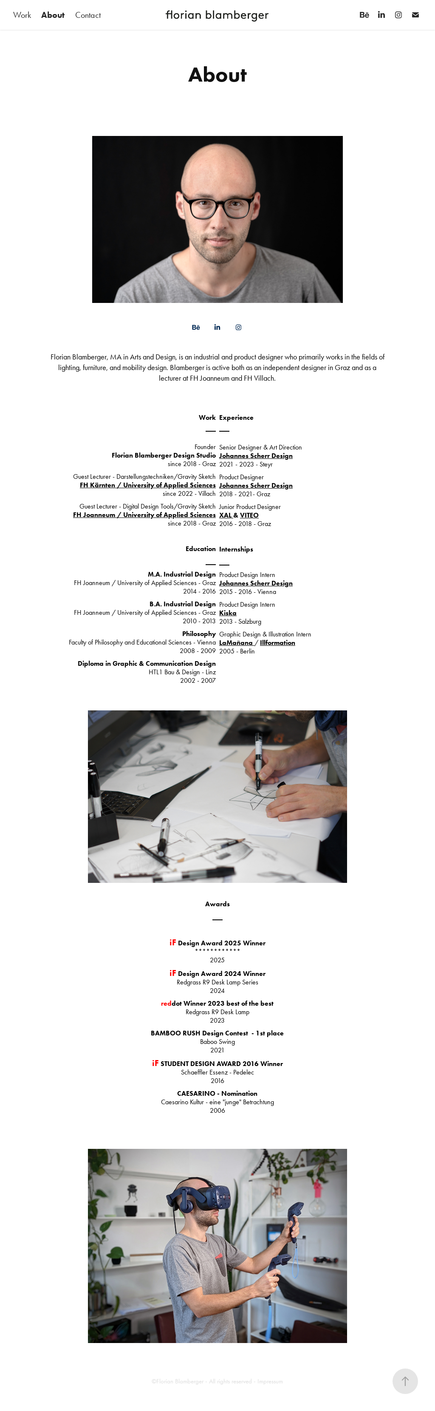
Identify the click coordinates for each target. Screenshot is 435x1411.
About (53, 15)
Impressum (270, 1381)
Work (22, 15)
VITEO (249, 515)
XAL (226, 515)
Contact (88, 15)
